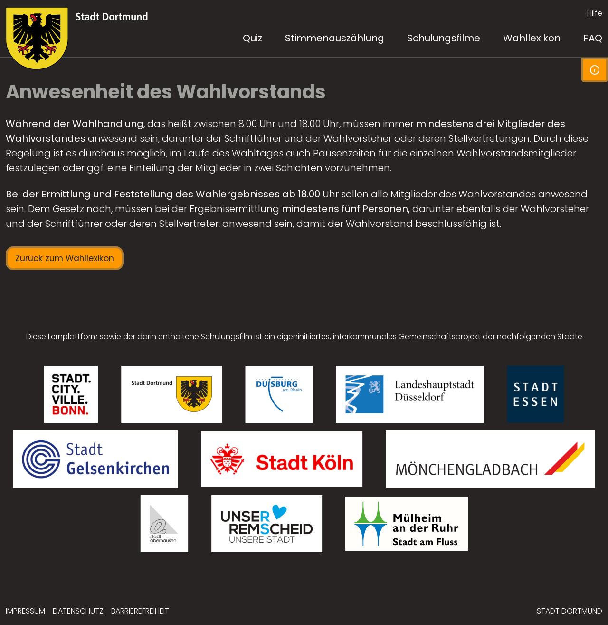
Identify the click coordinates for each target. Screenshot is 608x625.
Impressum (25, 610)
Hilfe (594, 13)
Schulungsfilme (443, 38)
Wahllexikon (531, 38)
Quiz (252, 38)
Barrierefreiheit (140, 610)
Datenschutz (78, 610)
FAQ (592, 38)
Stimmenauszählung (334, 38)
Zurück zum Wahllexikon (64, 258)
